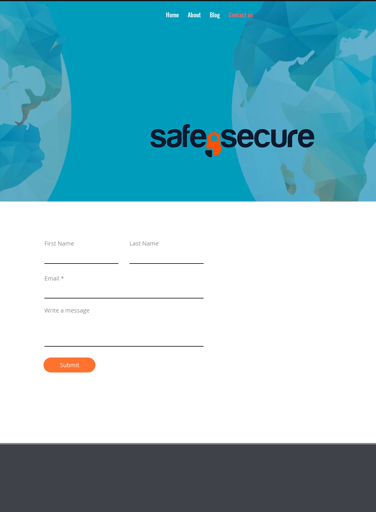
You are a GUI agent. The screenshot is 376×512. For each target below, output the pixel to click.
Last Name (144, 243)
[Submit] (69, 364)
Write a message (67, 310)
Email (51, 278)
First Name (59, 243)
